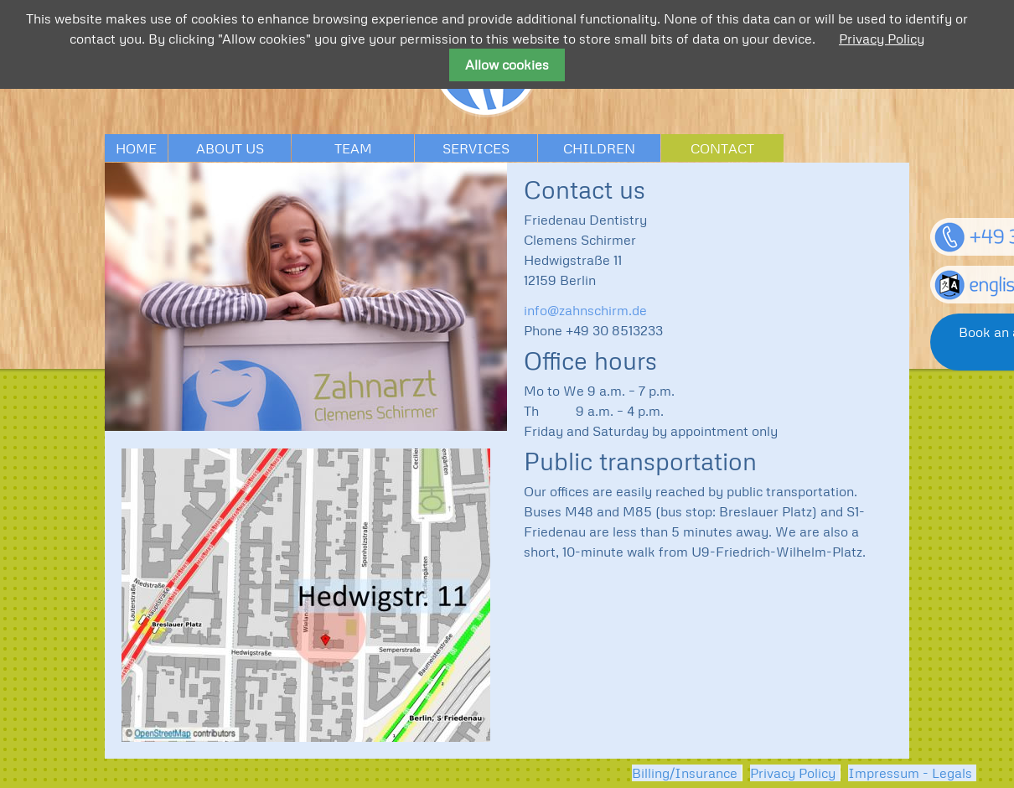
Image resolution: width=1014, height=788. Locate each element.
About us (230, 148)
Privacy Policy (793, 773)
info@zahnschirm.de (585, 310)
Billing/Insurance (684, 773)
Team (353, 148)
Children (599, 148)
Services (476, 148)
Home (136, 148)
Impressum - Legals (910, 773)
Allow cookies (507, 64)
